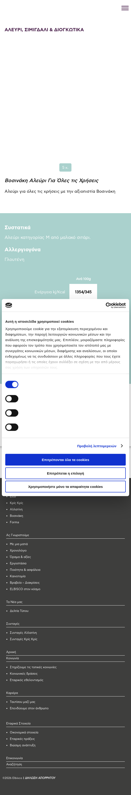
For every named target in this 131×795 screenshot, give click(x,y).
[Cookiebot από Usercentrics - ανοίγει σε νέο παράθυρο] (106, 305)
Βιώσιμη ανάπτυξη (22, 745)
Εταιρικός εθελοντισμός (26, 680)
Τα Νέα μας (14, 602)
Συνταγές (12, 623)
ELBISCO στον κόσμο (25, 589)
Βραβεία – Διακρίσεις (25, 582)
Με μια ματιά (19, 544)
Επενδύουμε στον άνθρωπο (29, 708)
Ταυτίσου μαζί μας (22, 702)
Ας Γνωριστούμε (17, 535)
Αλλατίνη (16, 509)
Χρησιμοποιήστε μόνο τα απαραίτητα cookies (65, 487)
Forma (14, 522)
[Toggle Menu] (125, 8)
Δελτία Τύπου (19, 611)
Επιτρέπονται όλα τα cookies (65, 460)
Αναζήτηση (14, 764)
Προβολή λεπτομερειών (97, 446)
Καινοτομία (17, 576)
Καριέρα (12, 693)
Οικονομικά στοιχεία (24, 732)
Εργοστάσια (18, 563)
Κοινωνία (12, 658)
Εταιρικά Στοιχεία (18, 723)
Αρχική (11, 652)
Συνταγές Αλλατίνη (23, 632)
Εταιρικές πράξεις (22, 739)
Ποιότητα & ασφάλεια (25, 570)
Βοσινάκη (16, 516)
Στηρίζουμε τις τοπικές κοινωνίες (33, 667)
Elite (13, 496)
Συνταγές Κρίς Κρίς (23, 639)
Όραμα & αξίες (20, 557)
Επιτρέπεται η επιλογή (65, 473)
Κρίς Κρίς (16, 503)
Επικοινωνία (14, 758)
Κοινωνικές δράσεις (24, 673)
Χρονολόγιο (18, 550)
